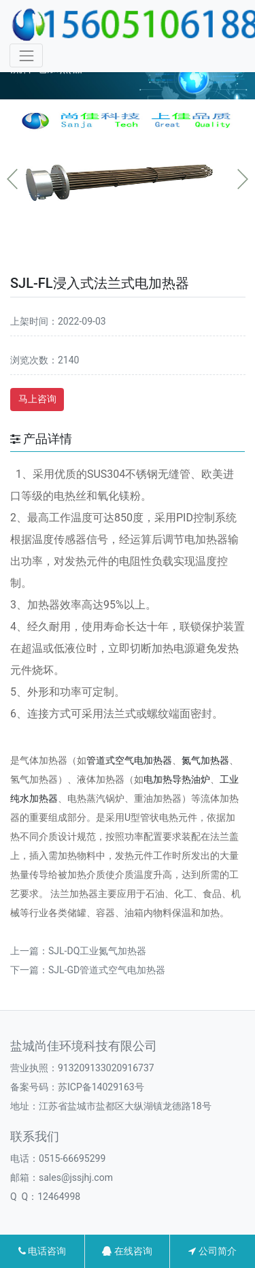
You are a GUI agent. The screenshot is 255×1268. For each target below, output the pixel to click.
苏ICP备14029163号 (101, 1087)
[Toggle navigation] (26, 55)
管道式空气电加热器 (129, 760)
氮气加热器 (205, 760)
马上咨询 (37, 398)
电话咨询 (42, 1251)
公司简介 (212, 1251)
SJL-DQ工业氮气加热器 (97, 950)
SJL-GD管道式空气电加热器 (106, 969)
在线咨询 (127, 1251)
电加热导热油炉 (176, 779)
